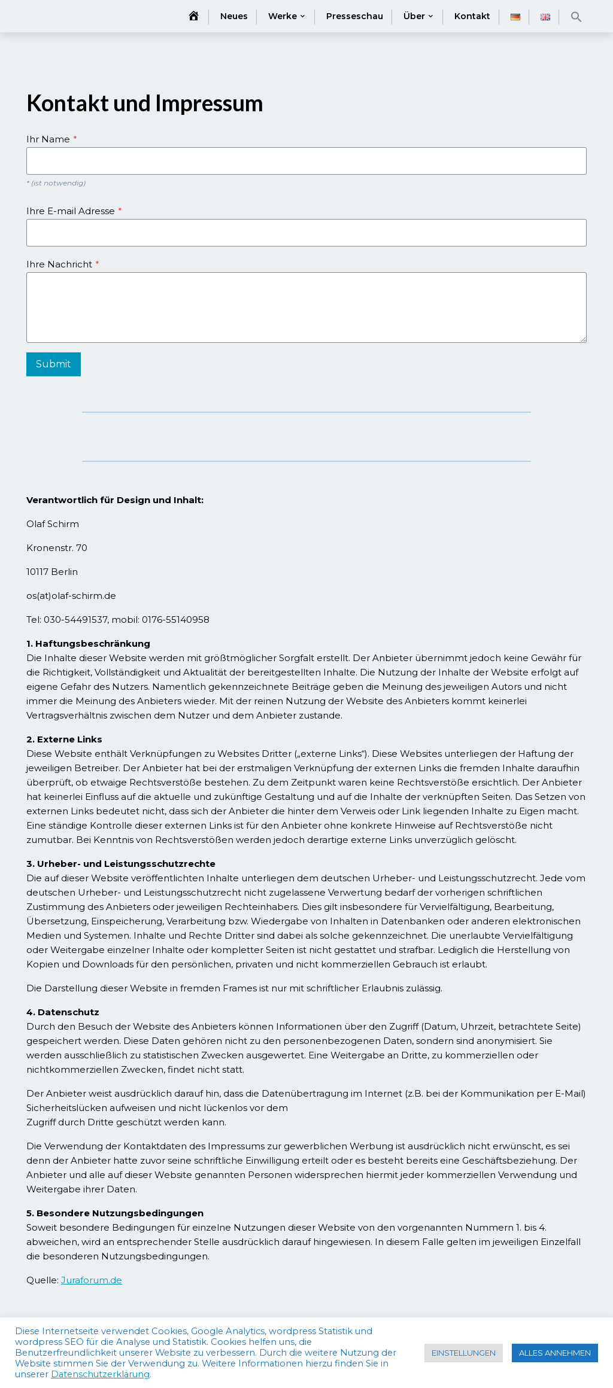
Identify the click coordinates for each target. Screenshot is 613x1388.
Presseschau (354, 16)
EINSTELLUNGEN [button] (464, 1352)
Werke (282, 16)
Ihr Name (51, 139)
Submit (53, 364)
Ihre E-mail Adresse (74, 211)
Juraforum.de (91, 1280)
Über (414, 16)
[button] (576, 17)
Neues (234, 16)
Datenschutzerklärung (100, 1374)
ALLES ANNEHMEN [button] (555, 1352)
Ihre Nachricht (62, 264)
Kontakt (472, 16)
